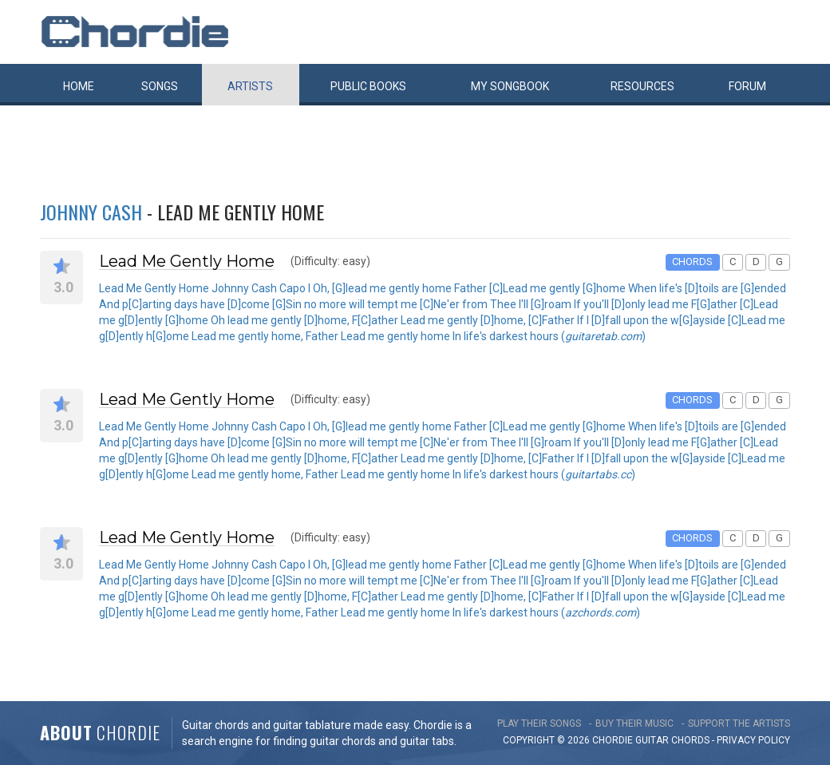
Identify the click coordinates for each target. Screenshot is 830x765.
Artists (250, 86)
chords (690, 740)
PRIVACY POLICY (753, 740)
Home (78, 86)
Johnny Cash (91, 211)
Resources (642, 86)
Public (368, 86)
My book (510, 86)
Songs (159, 86)
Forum (747, 86)
